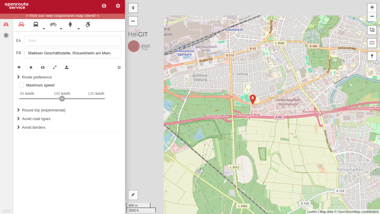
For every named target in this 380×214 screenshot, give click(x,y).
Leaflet (312, 211)
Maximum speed (40, 85)
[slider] (62, 99)
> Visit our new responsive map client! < (62, 16)
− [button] (372, 16)
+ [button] (372, 8)
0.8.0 (6, 211)
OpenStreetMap (349, 211)
